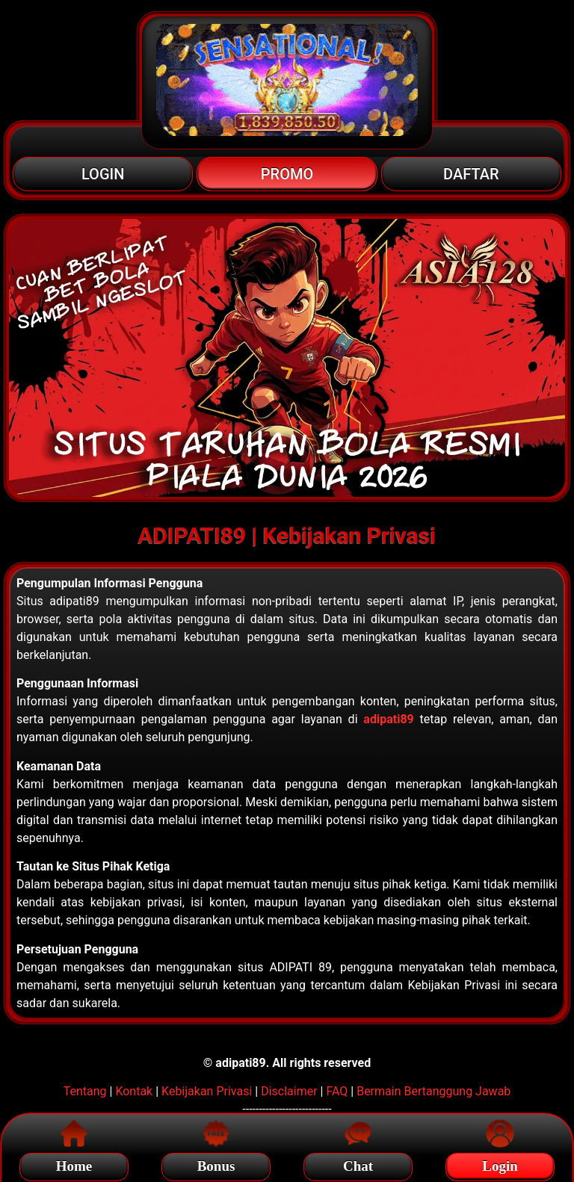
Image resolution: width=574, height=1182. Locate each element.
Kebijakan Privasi (206, 1091)
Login (500, 1164)
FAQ (337, 1091)
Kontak (133, 1091)
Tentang (85, 1091)
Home (74, 1164)
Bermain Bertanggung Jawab (433, 1091)
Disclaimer (289, 1091)
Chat (358, 1164)
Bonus (216, 1164)
